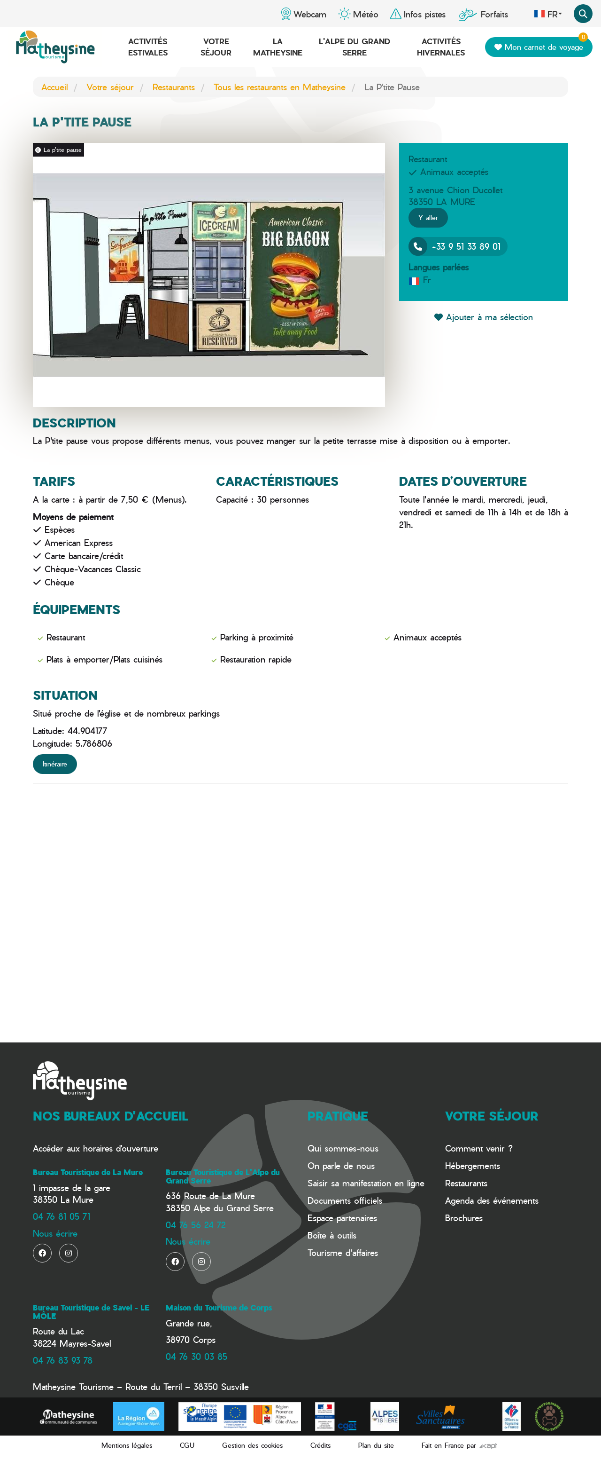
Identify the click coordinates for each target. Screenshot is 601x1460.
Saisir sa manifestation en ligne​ (366, 1183)
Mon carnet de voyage (541, 45)
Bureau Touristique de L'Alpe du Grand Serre (223, 1176)
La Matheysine (277, 47)
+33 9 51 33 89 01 (454, 246)
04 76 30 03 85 (196, 1356)
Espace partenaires (342, 1218)
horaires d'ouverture (120, 1148)
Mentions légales (126, 1445)
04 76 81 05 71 (61, 1216)
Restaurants (174, 87)
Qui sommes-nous (343, 1148)
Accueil (54, 87)
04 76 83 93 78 (62, 1360)
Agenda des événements (492, 1200)
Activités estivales (148, 47)
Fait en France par (459, 1445)
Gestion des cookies (252, 1445)
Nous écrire (55, 1233)
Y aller (428, 217)
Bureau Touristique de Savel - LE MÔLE (91, 1312)
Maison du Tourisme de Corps (219, 1307)
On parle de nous (341, 1165)
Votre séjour (215, 47)
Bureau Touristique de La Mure (88, 1172)
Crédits (320, 1445)
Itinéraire (55, 764)
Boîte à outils (332, 1235)
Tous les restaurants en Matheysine (280, 87)
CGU (187, 1445)
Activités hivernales (441, 47)
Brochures (464, 1218)
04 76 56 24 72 (195, 1225)
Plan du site (376, 1445)
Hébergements (472, 1165)
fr (548, 13)
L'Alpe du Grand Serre (354, 47)
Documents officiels (345, 1200)
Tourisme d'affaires (343, 1252)
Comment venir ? (479, 1148)
